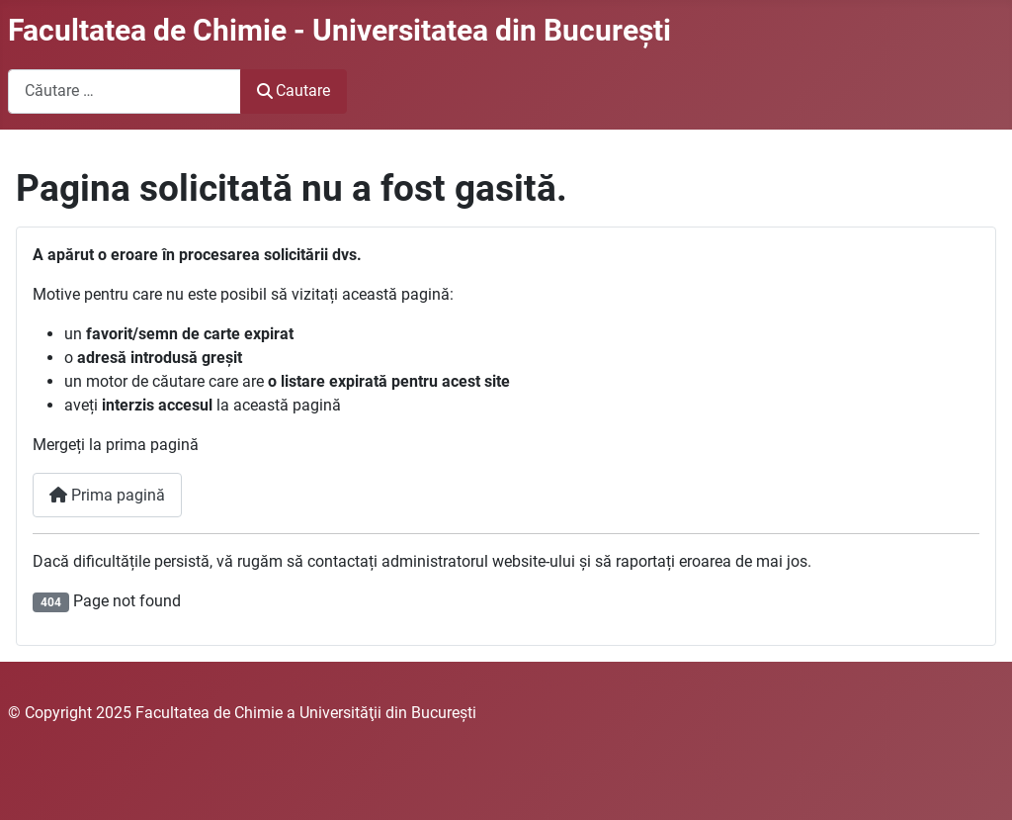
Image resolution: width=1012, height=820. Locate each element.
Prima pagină (107, 495)
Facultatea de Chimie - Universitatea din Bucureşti (339, 30)
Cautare (293, 90)
